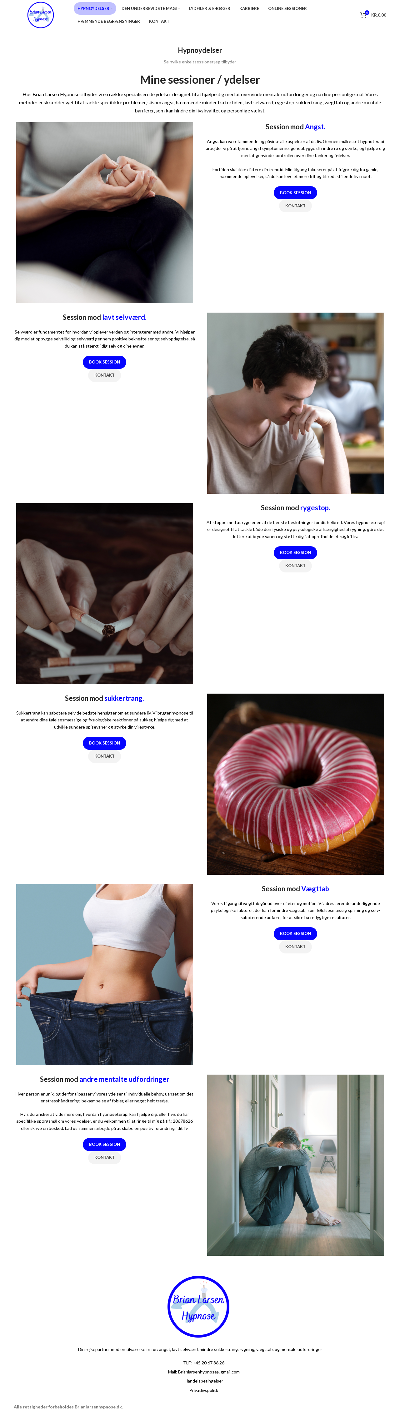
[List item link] (200, 1366)
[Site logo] (44, 16)
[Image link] (198, 1309)
